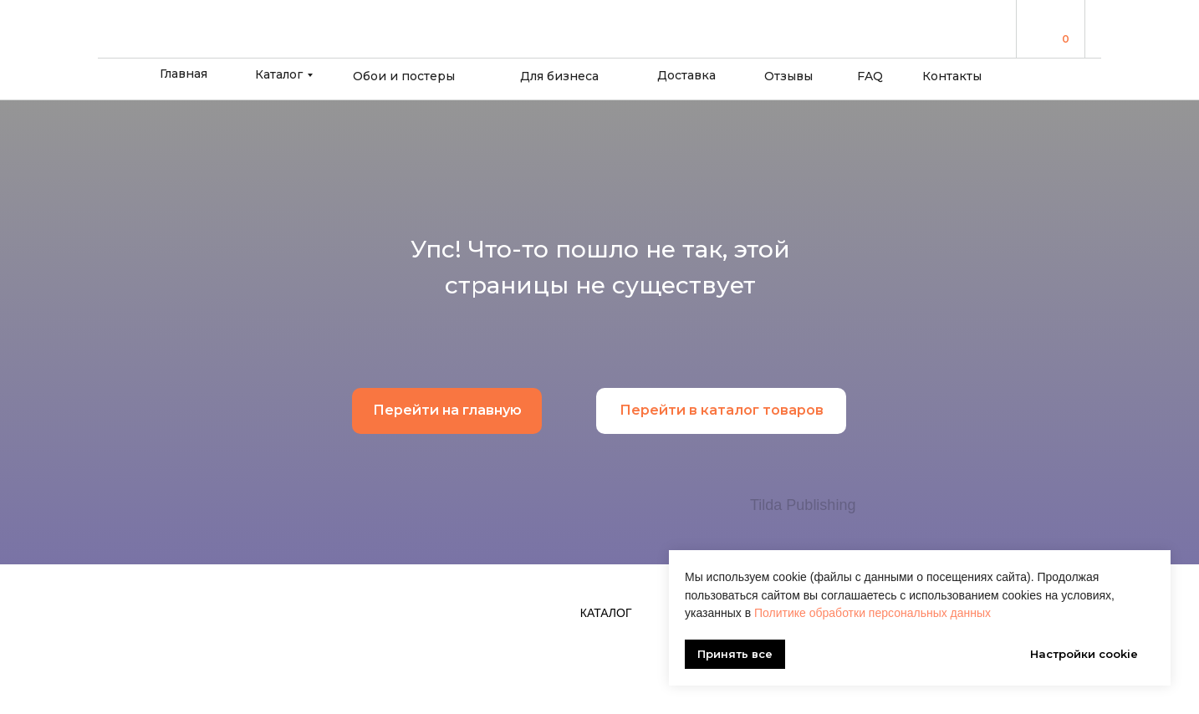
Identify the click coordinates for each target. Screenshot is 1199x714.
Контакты (952, 76)
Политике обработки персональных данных (872, 613)
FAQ (870, 76)
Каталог (279, 74)
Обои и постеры (404, 76)
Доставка (686, 75)
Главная (183, 73)
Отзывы (788, 76)
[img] (1043, 28)
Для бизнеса (559, 76)
